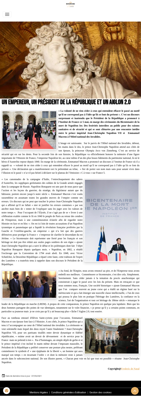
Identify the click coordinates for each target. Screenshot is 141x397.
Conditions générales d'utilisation (68, 392)
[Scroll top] (135, 391)
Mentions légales (38, 392)
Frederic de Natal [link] (130, 368)
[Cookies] (6, 390)
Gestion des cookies (100, 392)
